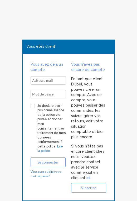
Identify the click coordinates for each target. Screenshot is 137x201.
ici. (88, 178)
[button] (48, 162)
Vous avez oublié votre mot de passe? (46, 174)
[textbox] (48, 80)
